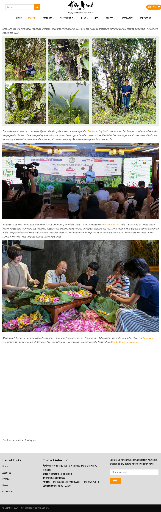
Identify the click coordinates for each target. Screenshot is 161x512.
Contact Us (145, 18)
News (96, 18)
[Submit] (37, 7)
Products (48, 18)
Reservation (127, 18)
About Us (32, 18)
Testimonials (67, 18)
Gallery (110, 18)
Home (19, 18)
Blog (84, 18)
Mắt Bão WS (43, 508)
